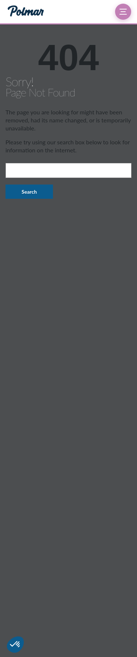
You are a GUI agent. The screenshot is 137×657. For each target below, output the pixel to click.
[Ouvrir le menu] (123, 12)
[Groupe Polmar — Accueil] (26, 11)
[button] (15, 644)
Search (29, 192)
